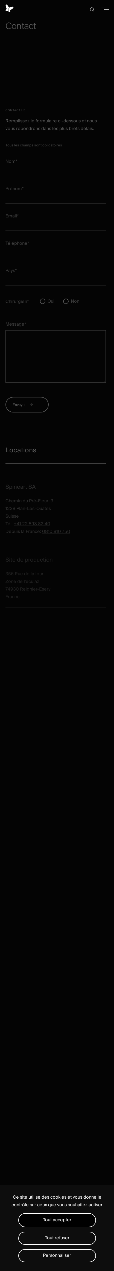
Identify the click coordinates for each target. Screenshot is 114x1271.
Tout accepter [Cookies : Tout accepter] (57, 1220)
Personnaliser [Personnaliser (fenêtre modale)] (57, 1255)
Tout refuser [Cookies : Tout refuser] (57, 1238)
